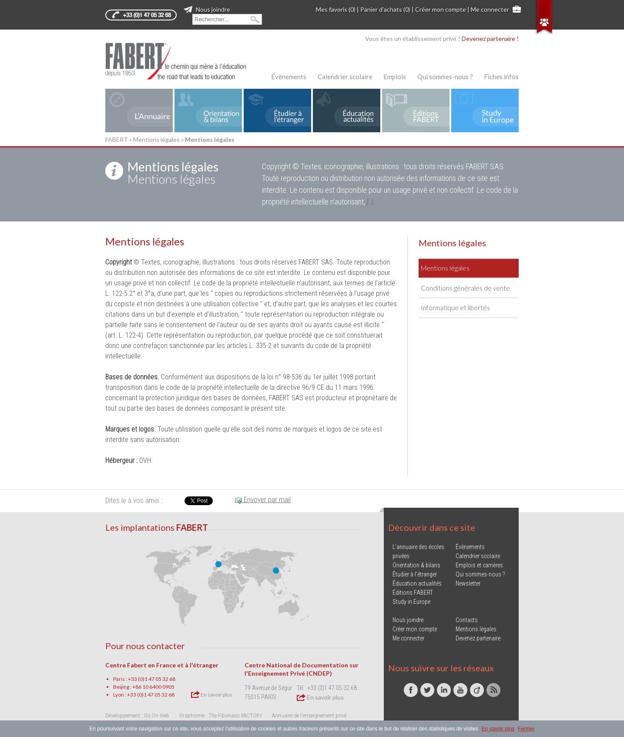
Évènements (288, 76)
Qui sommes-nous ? (445, 76)
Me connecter (490, 9)
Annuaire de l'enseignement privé (309, 715)
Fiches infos (501, 76)
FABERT (116, 139)
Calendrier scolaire (345, 76)
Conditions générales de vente (465, 288)
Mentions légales (156, 139)
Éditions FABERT (413, 592)
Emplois (394, 76)
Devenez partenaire (478, 638)
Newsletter (468, 583)
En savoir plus (211, 694)
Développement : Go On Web (137, 715)
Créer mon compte (440, 9)
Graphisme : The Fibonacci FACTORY (220, 715)
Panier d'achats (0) (385, 9)
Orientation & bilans (416, 565)
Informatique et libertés (455, 308)
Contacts (467, 619)
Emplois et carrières (479, 565)
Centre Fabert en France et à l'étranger (161, 665)
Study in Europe (411, 601)
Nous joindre (207, 9)
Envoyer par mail (263, 499)
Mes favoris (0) (336, 9)
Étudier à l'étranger (415, 574)
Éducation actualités (417, 583)
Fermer (526, 729)
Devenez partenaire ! (490, 38)
